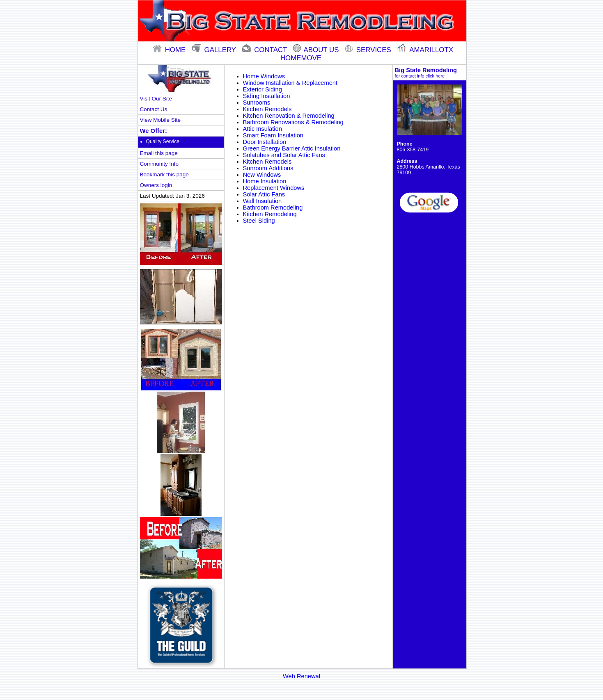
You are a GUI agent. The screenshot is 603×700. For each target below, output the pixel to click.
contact (265, 50)
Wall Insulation (262, 201)
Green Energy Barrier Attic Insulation (292, 148)
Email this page (159, 153)
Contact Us (153, 109)
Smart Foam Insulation (273, 135)
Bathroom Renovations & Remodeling (293, 122)
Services (369, 50)
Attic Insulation (262, 128)
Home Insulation (265, 181)
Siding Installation (266, 96)
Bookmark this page (164, 174)
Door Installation (265, 142)
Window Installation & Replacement (290, 83)
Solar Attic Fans (264, 194)
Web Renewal (301, 676)
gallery (215, 50)
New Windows (262, 174)
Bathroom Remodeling (273, 207)
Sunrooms (257, 102)
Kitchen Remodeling (270, 214)
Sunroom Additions (268, 168)
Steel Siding (259, 220)
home (170, 50)
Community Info (159, 164)
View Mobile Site (160, 120)
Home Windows (264, 76)
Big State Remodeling (429, 72)
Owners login (156, 185)
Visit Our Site (156, 99)
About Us (317, 50)
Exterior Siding (262, 89)
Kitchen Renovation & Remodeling (289, 115)
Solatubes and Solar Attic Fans (284, 155)
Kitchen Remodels (267, 109)
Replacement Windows (274, 188)
